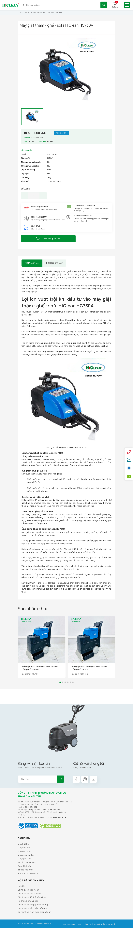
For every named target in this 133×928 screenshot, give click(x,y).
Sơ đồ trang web (109, 924)
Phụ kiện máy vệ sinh (28, 873)
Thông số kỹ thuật (54, 263)
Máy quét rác (24, 858)
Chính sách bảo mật (92, 924)
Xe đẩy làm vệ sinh (27, 862)
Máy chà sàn (24, 847)
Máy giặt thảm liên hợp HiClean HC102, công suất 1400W (89, 668)
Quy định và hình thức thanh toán (34, 912)
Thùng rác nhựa (26, 869)
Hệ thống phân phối (28, 901)
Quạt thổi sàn (24, 866)
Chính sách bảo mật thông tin (33, 908)
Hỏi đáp (21, 886)
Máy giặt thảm (25, 851)
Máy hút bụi (24, 844)
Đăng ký (60, 779)
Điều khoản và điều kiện (72, 924)
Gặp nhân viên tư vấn (38, 229)
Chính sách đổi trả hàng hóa (32, 897)
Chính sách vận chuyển (29, 893)
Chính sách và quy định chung (33, 904)
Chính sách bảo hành (28, 889)
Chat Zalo (35, 226)
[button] (60, 682)
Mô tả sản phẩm (32, 263)
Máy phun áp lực (26, 855)
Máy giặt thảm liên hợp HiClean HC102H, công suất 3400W (40, 668)
